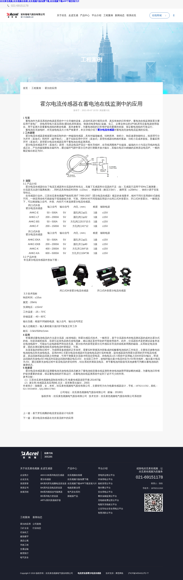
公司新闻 (37, 524)
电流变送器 (82, 573)
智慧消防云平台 (105, 513)
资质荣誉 (24, 483)
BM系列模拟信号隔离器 (51, 492)
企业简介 (24, 475)
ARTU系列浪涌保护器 (50, 500)
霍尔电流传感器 (94, 573)
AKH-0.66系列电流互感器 (52, 475)
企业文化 (24, 479)
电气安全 (24, 557)
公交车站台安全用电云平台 (110, 508)
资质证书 (24, 487)
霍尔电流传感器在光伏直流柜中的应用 (53, 418)
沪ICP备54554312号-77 (138, 573)
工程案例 (108, 15)
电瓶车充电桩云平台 (107, 504)
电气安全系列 (73, 492)
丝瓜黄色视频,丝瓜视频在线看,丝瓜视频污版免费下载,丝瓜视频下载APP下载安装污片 (39, 1)
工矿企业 (24, 528)
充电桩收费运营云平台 (108, 500)
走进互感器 (46, 468)
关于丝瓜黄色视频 (29, 468)
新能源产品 (72, 496)
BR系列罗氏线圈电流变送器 (53, 483)
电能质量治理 (73, 487)
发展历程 (24, 492)
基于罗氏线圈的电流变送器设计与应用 (53, 413)
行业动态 (37, 528)
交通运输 (24, 549)
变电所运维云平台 (106, 475)
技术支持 (110, 573)
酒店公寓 (24, 540)
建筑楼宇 (24, 536)
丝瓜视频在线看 (74, 475)
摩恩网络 (119, 573)
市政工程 (24, 545)
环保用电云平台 (105, 479)
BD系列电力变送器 (49, 496)
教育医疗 (24, 553)
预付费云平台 (104, 487)
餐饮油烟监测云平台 (107, 496)
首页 (25, 88)
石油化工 (24, 532)
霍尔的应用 (51, 88)
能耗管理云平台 (105, 483)
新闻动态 (119, 15)
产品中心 (85, 15)
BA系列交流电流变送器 (51, 487)
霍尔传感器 (45, 479)
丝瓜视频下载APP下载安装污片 (82, 483)
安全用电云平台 (105, 492)
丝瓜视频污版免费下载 (77, 479)
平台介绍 (96, 15)
